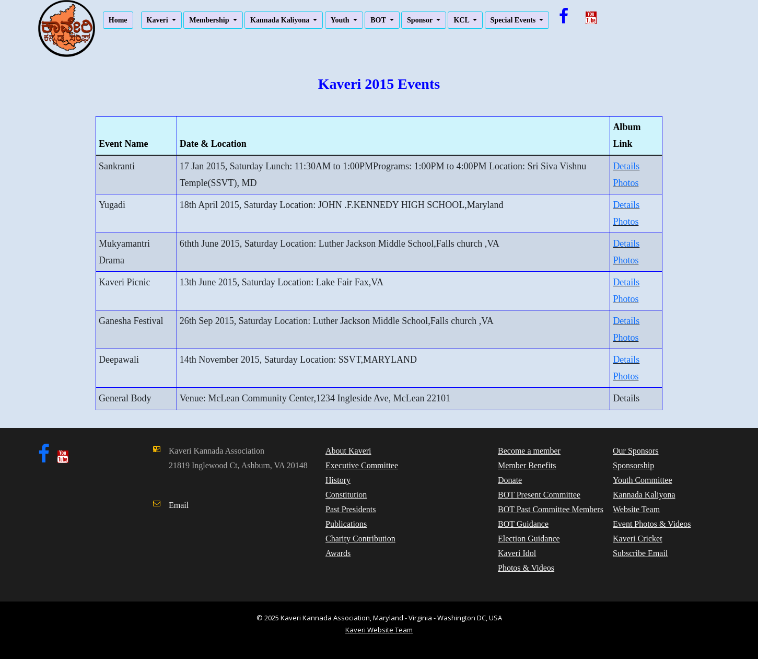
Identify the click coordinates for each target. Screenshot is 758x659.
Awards (338, 553)
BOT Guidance (523, 523)
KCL (462, 20)
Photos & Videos (526, 567)
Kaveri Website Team (379, 629)
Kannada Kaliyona (280, 20)
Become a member (529, 450)
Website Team (636, 509)
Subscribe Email (640, 553)
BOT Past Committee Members (550, 509)
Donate (510, 480)
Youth (341, 20)
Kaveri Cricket (637, 538)
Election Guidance (529, 538)
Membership (210, 20)
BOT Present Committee (539, 494)
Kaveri (158, 20)
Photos (625, 183)
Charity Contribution (360, 538)
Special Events (514, 20)
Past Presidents (350, 509)
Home (118, 20)
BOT (379, 20)
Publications (346, 523)
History (338, 480)
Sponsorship (633, 465)
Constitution (346, 494)
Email (179, 505)
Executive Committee (361, 465)
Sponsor (420, 20)
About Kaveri (348, 450)
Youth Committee (642, 480)
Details (626, 166)
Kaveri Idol (517, 553)
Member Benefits (527, 465)
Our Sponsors (636, 450)
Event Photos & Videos (652, 523)
